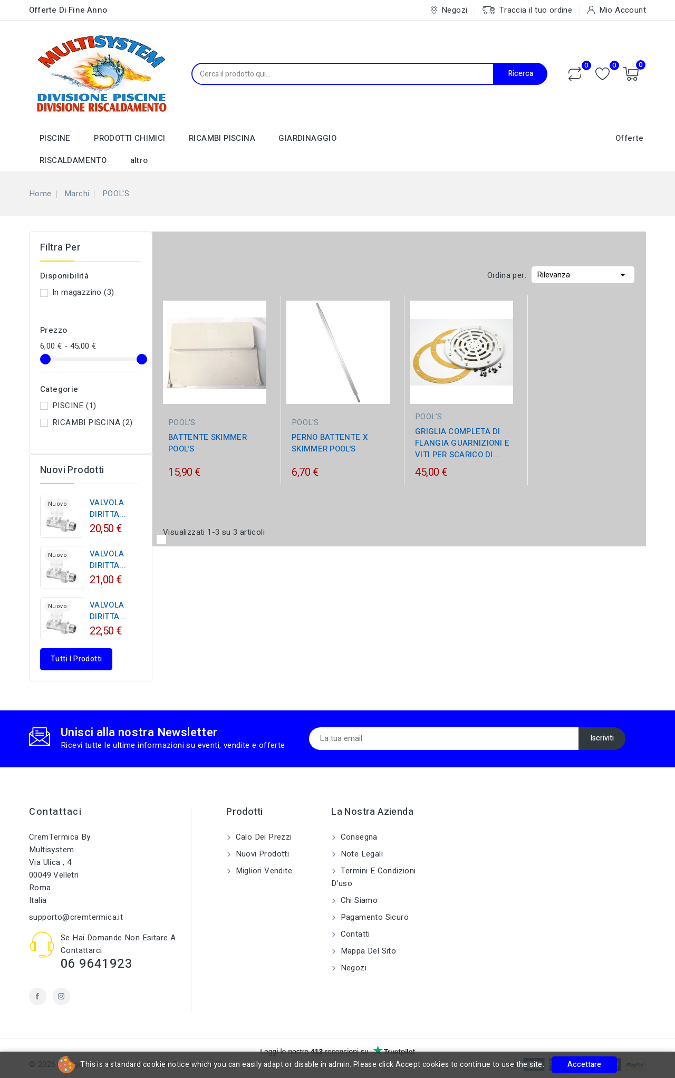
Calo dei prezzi (262, 837)
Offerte (629, 138)
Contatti (354, 934)
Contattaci (55, 812)
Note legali (360, 854)
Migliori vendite (262, 871)
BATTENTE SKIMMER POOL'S (207, 443)
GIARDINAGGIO (307, 138)
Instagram (61, 996)
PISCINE (55, 138)
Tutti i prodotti (76, 659)
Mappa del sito (367, 951)
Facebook (37, 996)
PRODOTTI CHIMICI (129, 138)
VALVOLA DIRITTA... (108, 508)
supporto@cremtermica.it (76, 917)
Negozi (352, 968)
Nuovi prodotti (261, 854)
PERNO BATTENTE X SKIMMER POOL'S (330, 443)
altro (139, 160)
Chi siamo (358, 900)
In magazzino (83, 292)
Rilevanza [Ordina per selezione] (583, 273)
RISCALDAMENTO (73, 160)
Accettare (584, 1064)
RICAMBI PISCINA (222, 138)
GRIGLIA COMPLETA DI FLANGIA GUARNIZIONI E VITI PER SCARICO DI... (462, 443)
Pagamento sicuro (373, 917)
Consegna (358, 837)
